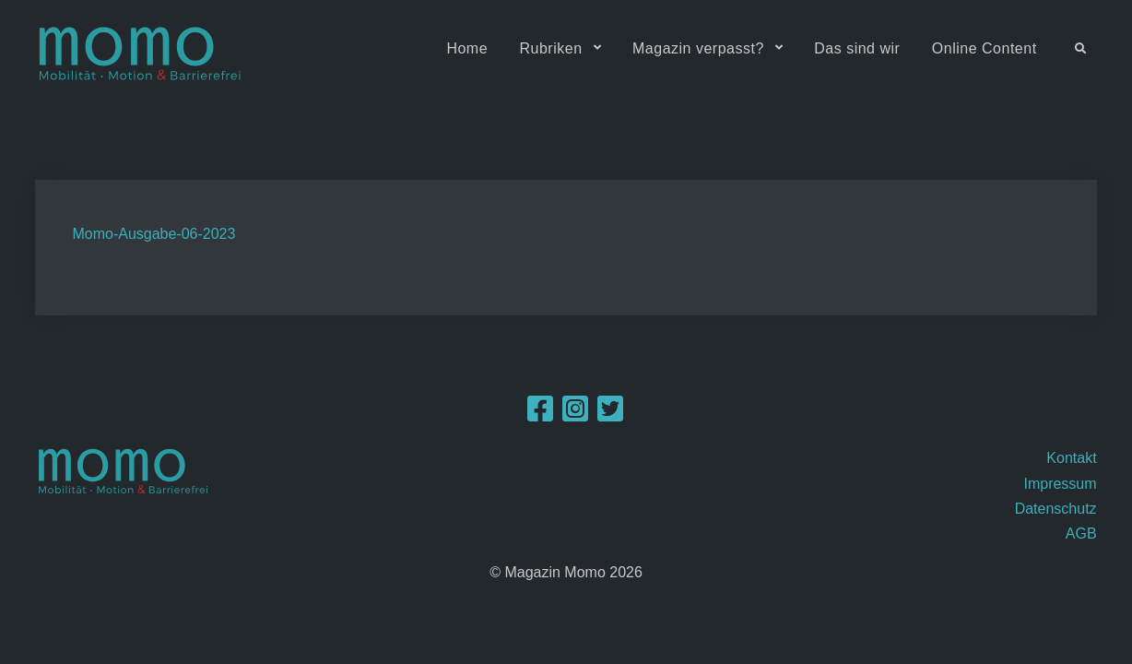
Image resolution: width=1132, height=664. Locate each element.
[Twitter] (610, 414)
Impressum (1059, 484)
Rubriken (551, 48)
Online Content (984, 48)
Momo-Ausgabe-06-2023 (153, 234)
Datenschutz (1056, 508)
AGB (1081, 533)
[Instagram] (575, 414)
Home (467, 48)
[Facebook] (540, 414)
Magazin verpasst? (698, 48)
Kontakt (1071, 458)
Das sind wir (857, 48)
